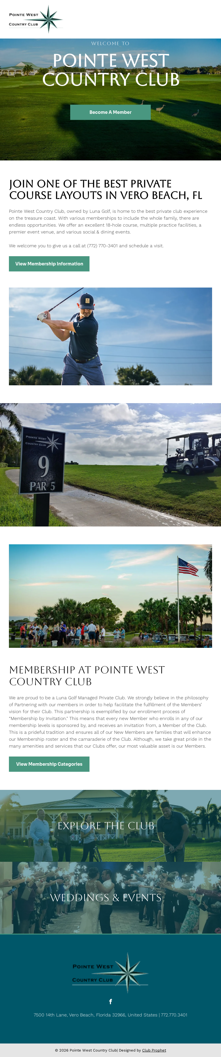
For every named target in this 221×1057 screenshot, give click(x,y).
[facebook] (110, 1002)
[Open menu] (207, 19)
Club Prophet (154, 1050)
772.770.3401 (174, 1015)
